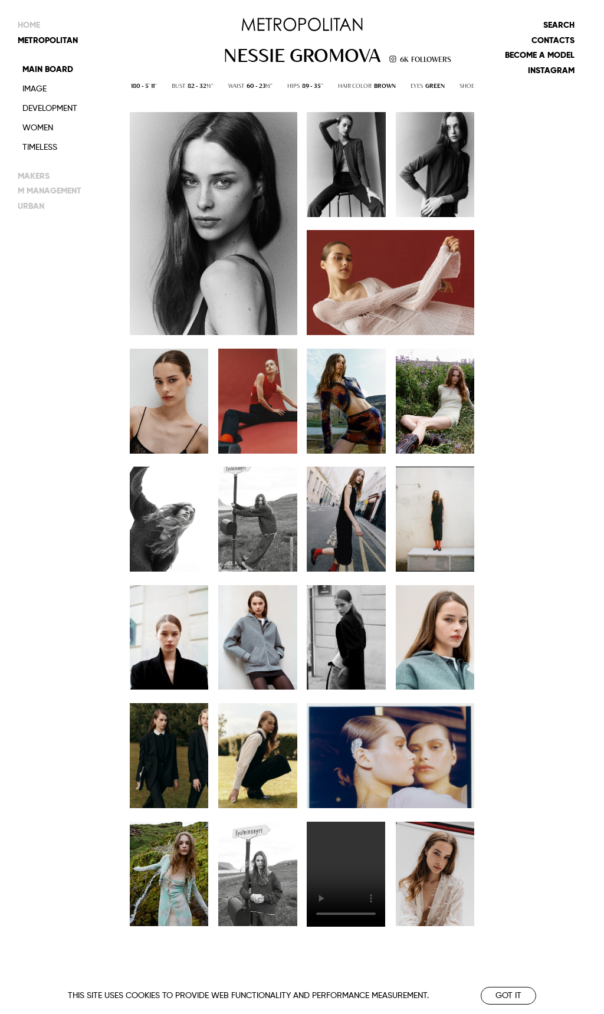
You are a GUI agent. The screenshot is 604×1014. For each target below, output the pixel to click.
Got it (508, 996)
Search (559, 25)
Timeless (39, 147)
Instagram (551, 71)
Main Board (47, 69)
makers (34, 176)
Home (29, 25)
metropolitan (48, 41)
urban (31, 206)
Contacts (553, 41)
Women (37, 128)
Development (49, 108)
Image (34, 89)
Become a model (540, 55)
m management (49, 191)
